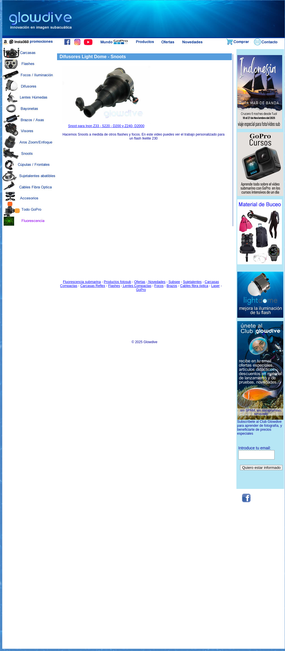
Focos (159, 286)
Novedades (156, 282)
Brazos (172, 286)
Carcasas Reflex (92, 286)
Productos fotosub (117, 282)
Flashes (114, 286)
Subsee (174, 282)
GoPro (141, 290)
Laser (215, 286)
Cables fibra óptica (194, 286)
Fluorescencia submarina (82, 282)
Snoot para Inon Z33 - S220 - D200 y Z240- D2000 (106, 124)
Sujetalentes (192, 282)
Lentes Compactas (136, 286)
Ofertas (139, 282)
